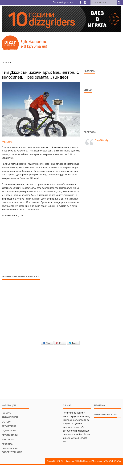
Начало (5, 62)
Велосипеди (10, 435)
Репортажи (9, 426)
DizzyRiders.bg (101, 140)
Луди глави (9, 430)
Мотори (6, 421)
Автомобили (10, 417)
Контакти (8, 439)
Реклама (7, 444)
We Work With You (113, 461)
